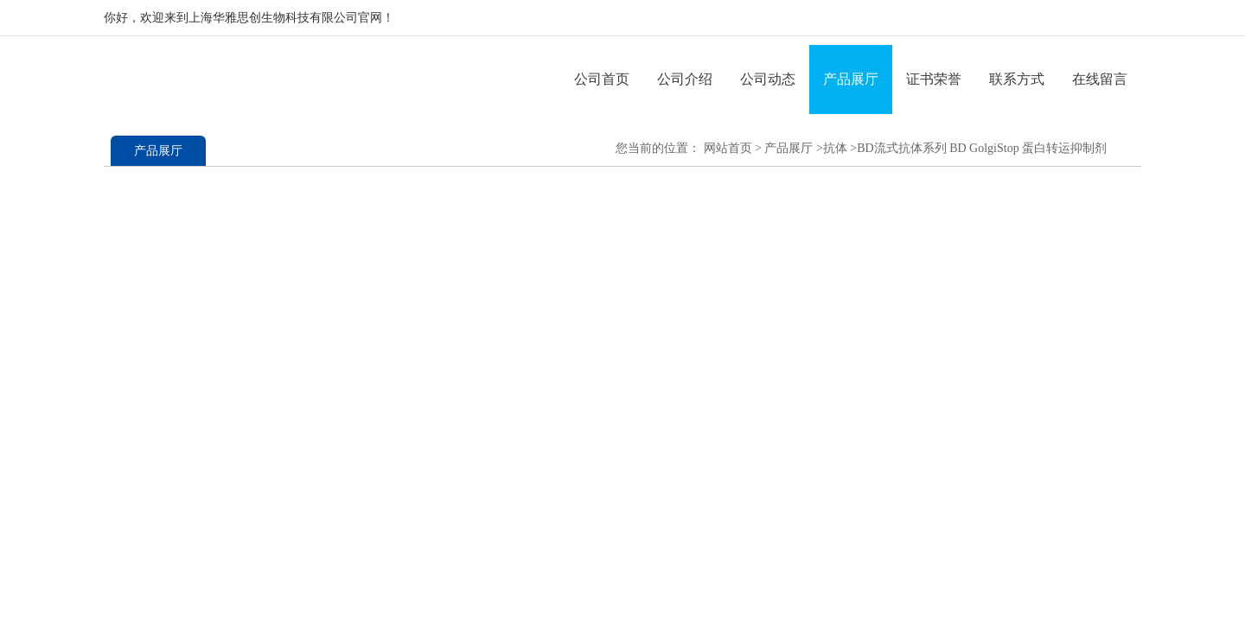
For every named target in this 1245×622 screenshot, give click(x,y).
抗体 (835, 148)
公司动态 (767, 79)
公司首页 (601, 79)
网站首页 (728, 148)
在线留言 (1099, 79)
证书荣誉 (933, 79)
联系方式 (1016, 79)
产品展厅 (850, 79)
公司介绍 (684, 79)
